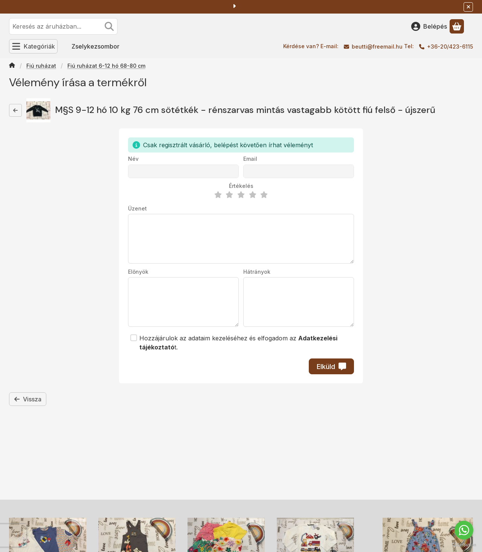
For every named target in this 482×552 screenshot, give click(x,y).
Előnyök (138, 271)
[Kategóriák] (33, 46)
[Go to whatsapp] (464, 530)
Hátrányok (256, 271)
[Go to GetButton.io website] (464, 544)
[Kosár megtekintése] (457, 26)
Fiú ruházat (41, 66)
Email (250, 159)
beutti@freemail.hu (377, 46)
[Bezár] (468, 7)
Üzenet (137, 208)
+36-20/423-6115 (450, 46)
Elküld (331, 367)
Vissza (27, 399)
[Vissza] (15, 110)
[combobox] (63, 26)
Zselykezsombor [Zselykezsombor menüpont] (95, 46)
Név (133, 159)
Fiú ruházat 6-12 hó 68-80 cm (106, 66)
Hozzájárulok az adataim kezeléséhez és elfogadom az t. (238, 342)
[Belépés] (429, 26)
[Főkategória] (12, 66)
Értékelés (241, 186)
